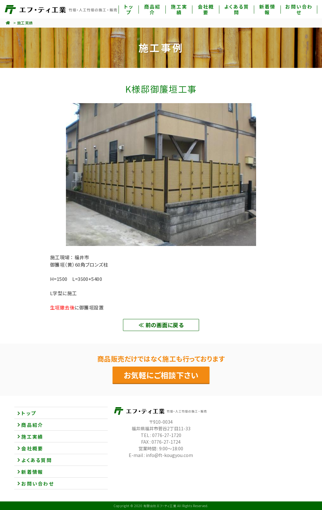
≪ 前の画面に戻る (161, 325)
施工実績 (25, 22)
